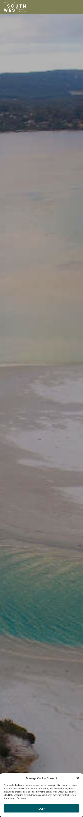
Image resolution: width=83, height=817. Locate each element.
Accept (42, 808)
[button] (77, 778)
